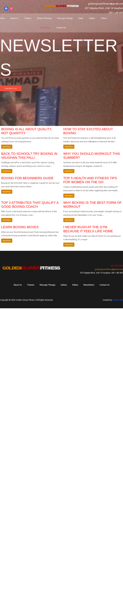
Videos (100, 18)
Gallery (90, 18)
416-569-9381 (117, 266)
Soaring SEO (117, 300)
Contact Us (60, 27)
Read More (7, 147)
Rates (79, 18)
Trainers (29, 18)
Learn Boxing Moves (20, 228)
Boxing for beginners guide (27, 178)
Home (5, 18)
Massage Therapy (64, 18)
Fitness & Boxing (45, 18)
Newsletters (46, 27)
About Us (17, 18)
